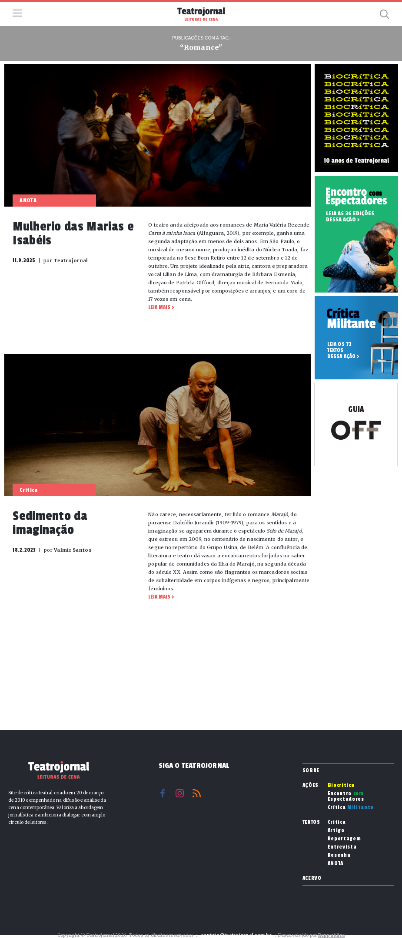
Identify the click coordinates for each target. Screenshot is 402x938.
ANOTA (335, 863)
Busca (384, 14)
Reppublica (331, 935)
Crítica (351, 807)
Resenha (339, 855)
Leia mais (159, 307)
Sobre (310, 770)
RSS (197, 793)
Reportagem (344, 839)
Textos (311, 822)
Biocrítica (341, 785)
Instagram (180, 793)
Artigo (336, 830)
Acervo (312, 878)
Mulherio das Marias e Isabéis (73, 233)
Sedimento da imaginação (50, 523)
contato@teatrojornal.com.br (236, 935)
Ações (310, 785)
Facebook (163, 793)
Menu (17, 13)
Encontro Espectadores (346, 796)
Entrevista (342, 847)
